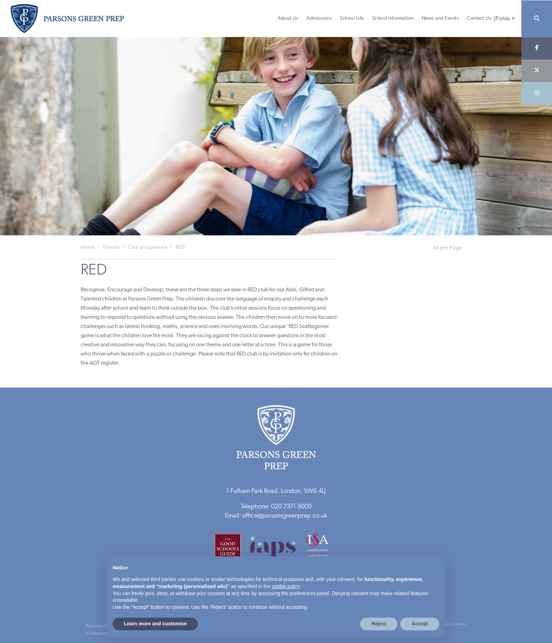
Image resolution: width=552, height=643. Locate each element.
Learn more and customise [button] (155, 623)
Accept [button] (420, 623)
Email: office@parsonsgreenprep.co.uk (276, 516)
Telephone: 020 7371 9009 (276, 506)
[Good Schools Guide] (231, 549)
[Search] (536, 18)
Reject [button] (378, 623)
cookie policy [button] (286, 586)
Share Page (448, 248)
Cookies (458, 624)
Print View (95, 626)
